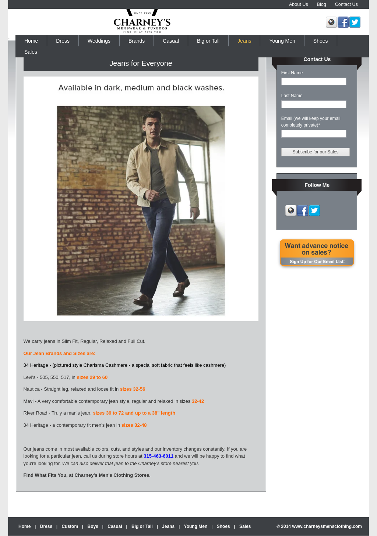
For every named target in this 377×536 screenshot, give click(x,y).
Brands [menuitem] (136, 41)
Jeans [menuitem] (244, 41)
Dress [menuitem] (63, 41)
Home (24, 526)
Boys (93, 526)
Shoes (223, 526)
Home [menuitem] (31, 41)
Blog (321, 4)
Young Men (196, 526)
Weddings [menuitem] (99, 41)
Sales (245, 526)
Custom (69, 526)
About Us (298, 4)
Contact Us (346, 4)
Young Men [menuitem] (282, 41)
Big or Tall (142, 526)
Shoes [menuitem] (320, 41)
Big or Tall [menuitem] (208, 41)
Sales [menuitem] (30, 52)
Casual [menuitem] (171, 41)
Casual (115, 526)
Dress (46, 526)
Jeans (168, 526)
